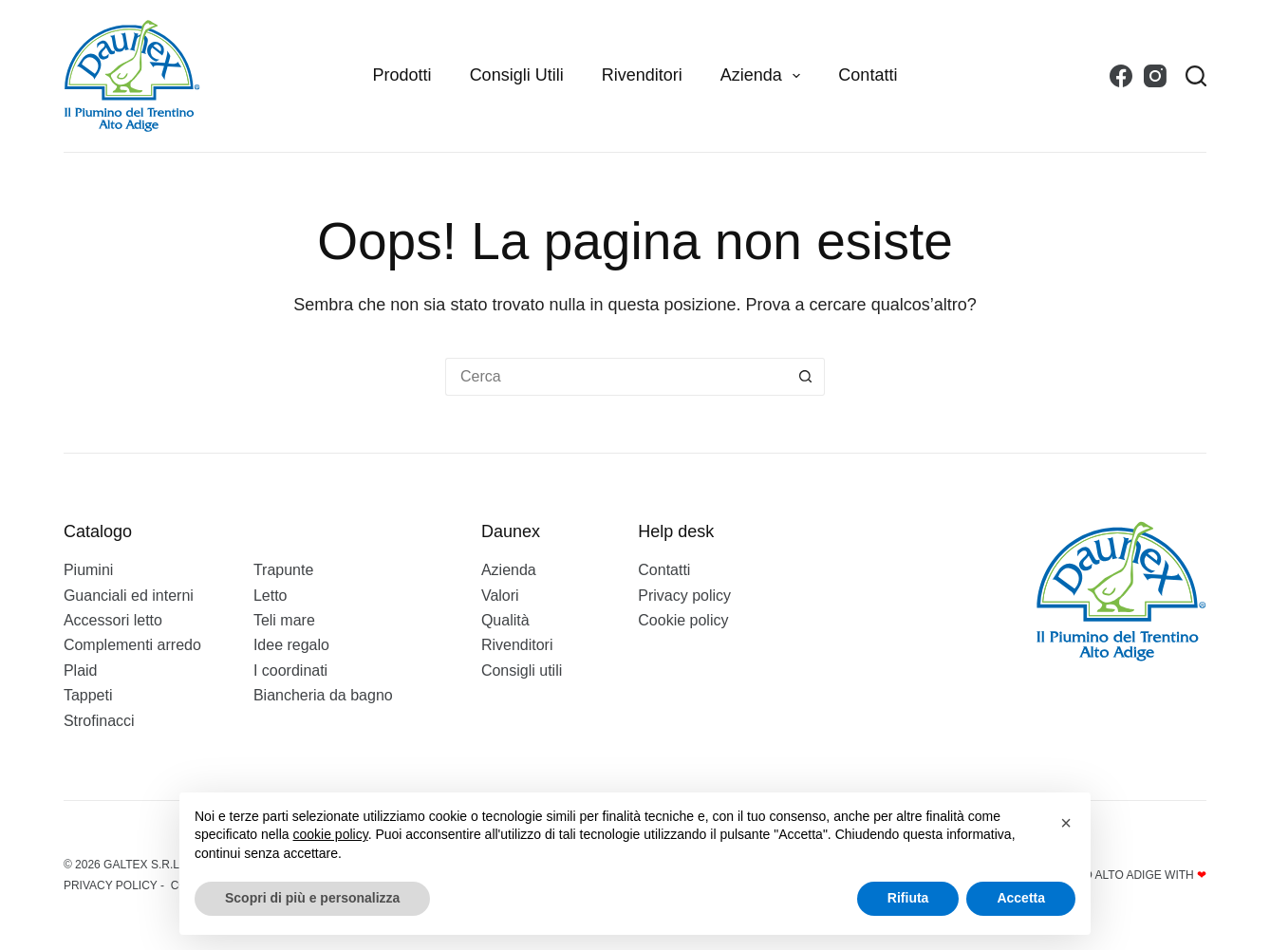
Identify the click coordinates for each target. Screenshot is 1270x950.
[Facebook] (1121, 76)
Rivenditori (642, 74)
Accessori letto (113, 620)
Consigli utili (517, 74)
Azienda (764, 76)
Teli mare (284, 620)
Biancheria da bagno (323, 695)
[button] (1066, 823)
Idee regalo (291, 645)
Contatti (867, 74)
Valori (500, 595)
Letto (270, 595)
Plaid (81, 670)
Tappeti (88, 695)
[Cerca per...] (616, 377)
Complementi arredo (132, 645)
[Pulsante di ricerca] (806, 377)
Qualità (505, 620)
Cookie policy (683, 620)
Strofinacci (99, 721)
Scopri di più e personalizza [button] (312, 897)
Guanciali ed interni (129, 595)
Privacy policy (684, 595)
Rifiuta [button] (908, 897)
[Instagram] (1155, 76)
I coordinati (290, 670)
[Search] (1196, 75)
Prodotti (402, 74)
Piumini (88, 570)
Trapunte (283, 570)
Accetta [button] (1021, 897)
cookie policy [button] (330, 834)
